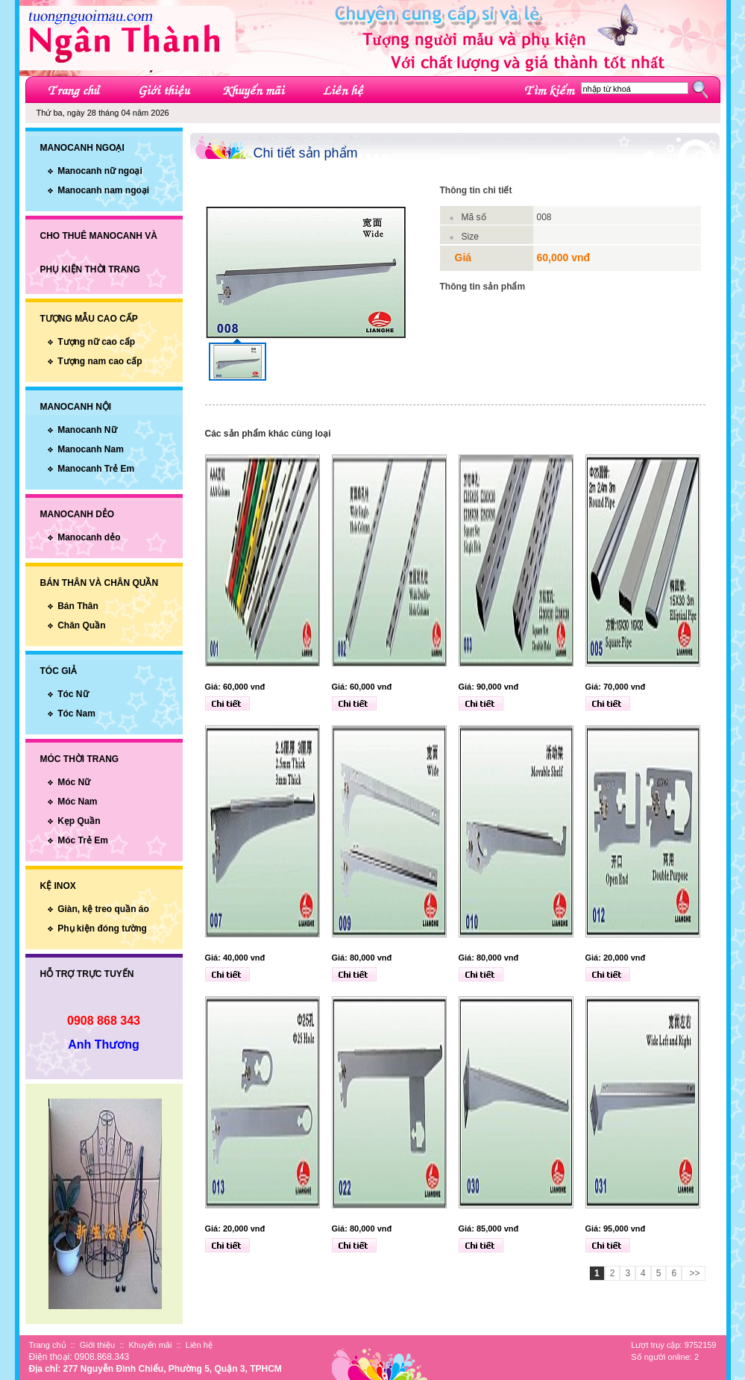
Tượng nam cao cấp (99, 361)
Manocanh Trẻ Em (95, 468)
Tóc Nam (76, 713)
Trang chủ (47, 1344)
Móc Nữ (73, 782)
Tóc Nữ (72, 694)
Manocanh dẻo (88, 537)
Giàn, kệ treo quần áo (103, 909)
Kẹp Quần (78, 821)
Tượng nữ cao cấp (96, 342)
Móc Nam (77, 801)
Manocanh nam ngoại (103, 190)
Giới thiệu (97, 1344)
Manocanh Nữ (86, 430)
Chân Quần (81, 625)
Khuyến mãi (150, 1344)
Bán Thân (77, 606)
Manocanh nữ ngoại (99, 171)
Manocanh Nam (90, 449)
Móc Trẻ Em (82, 840)
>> (693, 1273)
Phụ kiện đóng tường (102, 928)
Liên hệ (199, 1344)
